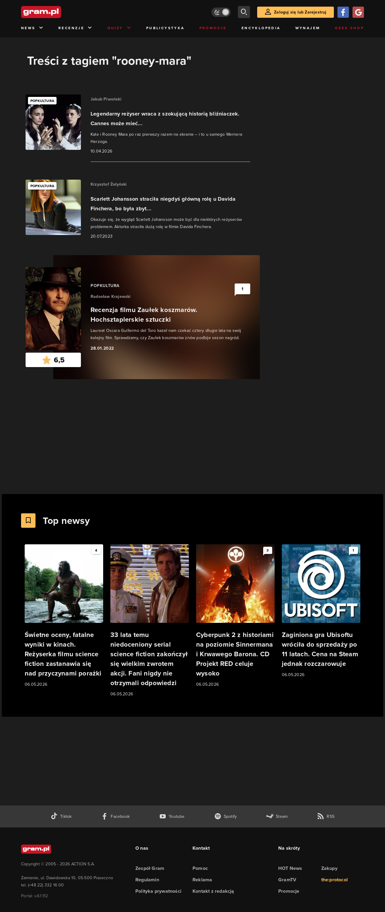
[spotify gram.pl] (225, 816)
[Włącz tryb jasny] (221, 12)
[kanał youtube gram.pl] (172, 816)
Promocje (213, 28)
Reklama (202, 879)
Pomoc (200, 868)
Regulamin (147, 879)
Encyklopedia (261, 28)
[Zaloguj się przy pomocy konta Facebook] (343, 12)
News (32, 28)
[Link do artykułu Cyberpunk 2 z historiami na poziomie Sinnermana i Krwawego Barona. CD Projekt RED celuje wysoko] (235, 616)
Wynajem (307, 28)
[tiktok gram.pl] (61, 816)
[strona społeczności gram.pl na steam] (277, 816)
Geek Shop (349, 28)
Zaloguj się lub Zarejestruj (300, 12)
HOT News (290, 868)
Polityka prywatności (158, 891)
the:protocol (334, 879)
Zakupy (329, 868)
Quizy (119, 28)
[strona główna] (56, 12)
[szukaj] (244, 12)
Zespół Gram (149, 868)
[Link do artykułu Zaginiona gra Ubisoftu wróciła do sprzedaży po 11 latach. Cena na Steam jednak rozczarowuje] (321, 611)
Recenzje (75, 28)
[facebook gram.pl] (115, 816)
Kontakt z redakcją (213, 891)
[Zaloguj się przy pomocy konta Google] (358, 12)
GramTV (287, 879)
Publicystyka (165, 28)
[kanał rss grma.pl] (325, 816)
